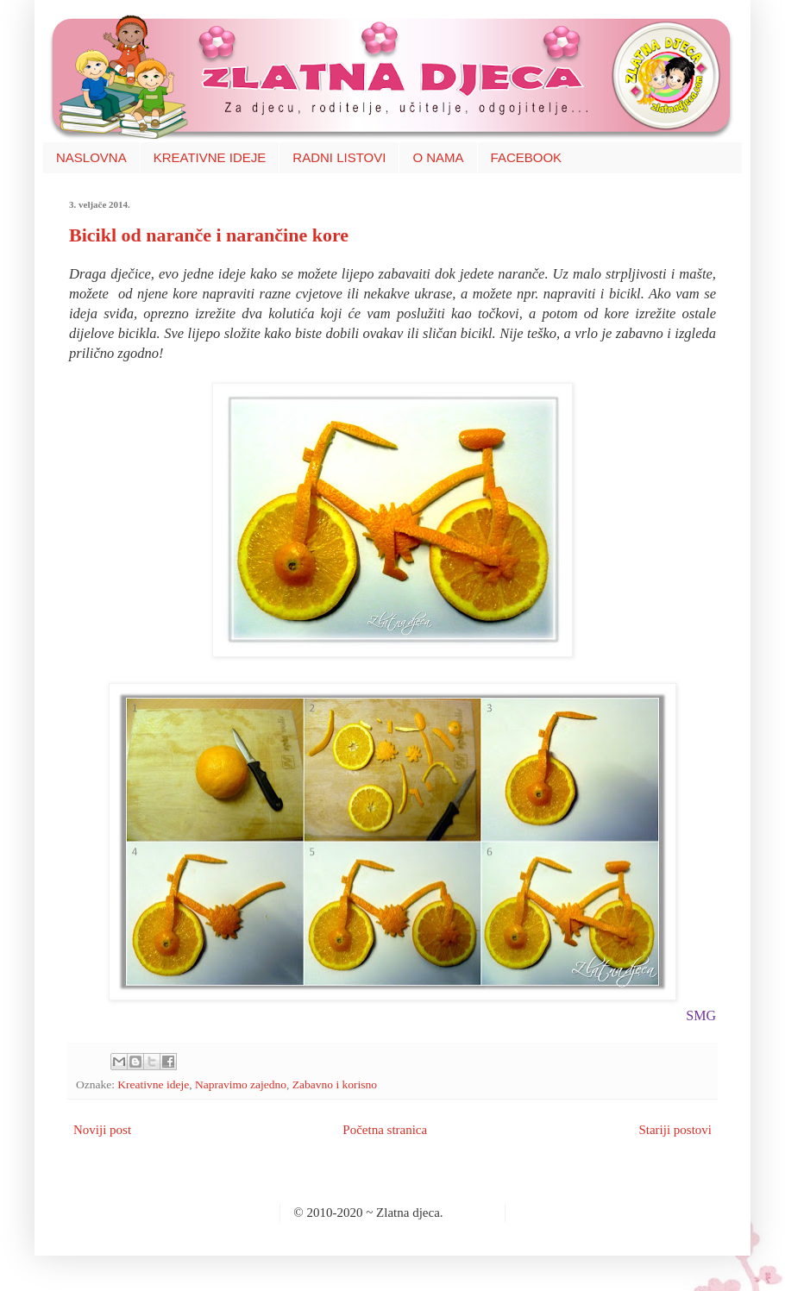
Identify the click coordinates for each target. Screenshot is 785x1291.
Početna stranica (384, 1130)
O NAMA (437, 157)
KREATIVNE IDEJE (210, 157)
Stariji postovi (675, 1130)
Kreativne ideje (153, 1084)
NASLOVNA (91, 157)
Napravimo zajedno (240, 1084)
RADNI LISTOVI (339, 157)
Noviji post (102, 1130)
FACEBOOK (526, 157)
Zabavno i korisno (334, 1084)
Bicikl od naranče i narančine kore (209, 235)
